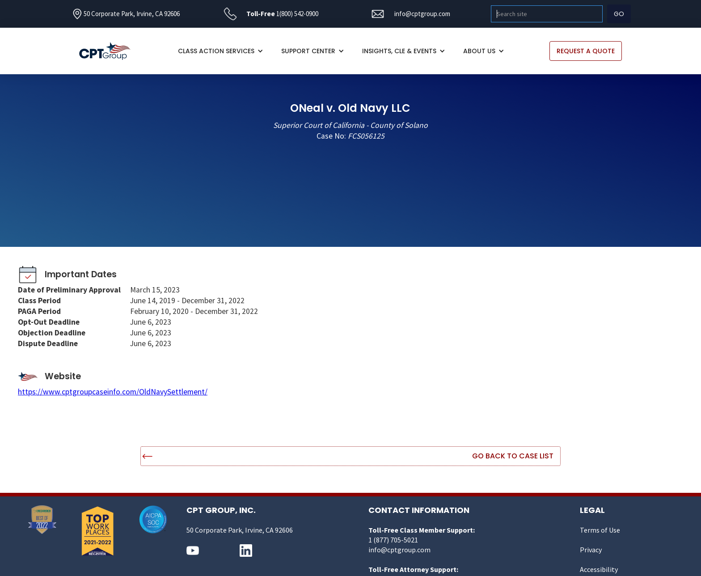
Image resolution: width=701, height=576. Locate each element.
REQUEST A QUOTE (586, 51)
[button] (220, 51)
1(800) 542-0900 (297, 13)
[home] (109, 51)
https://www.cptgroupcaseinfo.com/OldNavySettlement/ (112, 392)
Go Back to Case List (512, 456)
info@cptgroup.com (422, 13)
